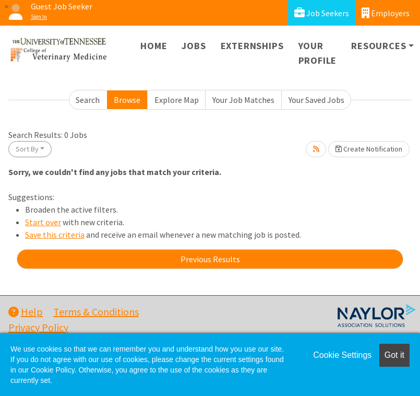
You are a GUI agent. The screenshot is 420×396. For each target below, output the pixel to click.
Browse (127, 100)
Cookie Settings (342, 355)
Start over (43, 222)
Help (25, 311)
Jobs (194, 46)
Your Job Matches (243, 100)
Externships (252, 46)
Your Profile (317, 53)
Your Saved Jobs (316, 100)
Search (88, 100)
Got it (394, 355)
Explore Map (176, 100)
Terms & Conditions (96, 311)
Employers (386, 12)
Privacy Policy (38, 327)
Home (153, 46)
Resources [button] (378, 46)
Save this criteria (55, 234)
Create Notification (368, 149)
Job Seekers (321, 12)
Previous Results (210, 259)
